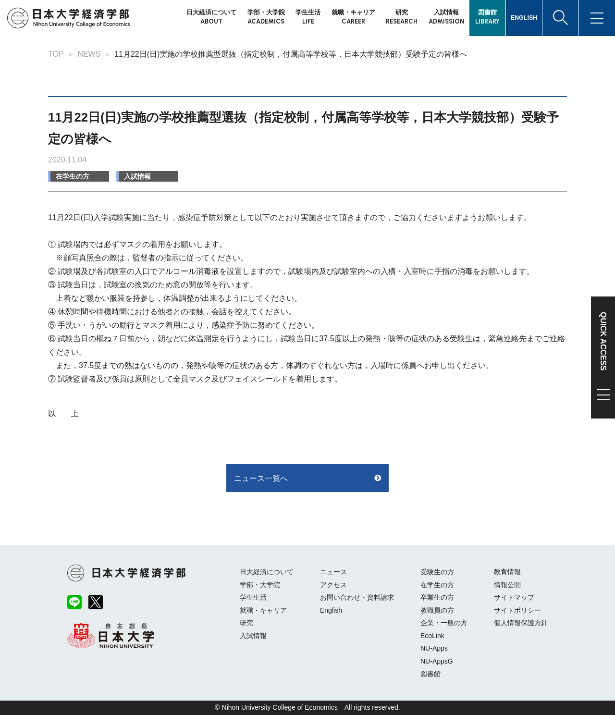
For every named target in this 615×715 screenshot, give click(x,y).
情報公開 (507, 585)
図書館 (430, 674)
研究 (246, 623)
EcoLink (432, 636)
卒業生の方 (437, 597)
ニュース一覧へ (261, 478)
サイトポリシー (517, 610)
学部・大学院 (260, 585)
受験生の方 (437, 572)
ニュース (333, 572)
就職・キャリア (263, 610)
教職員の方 (437, 610)
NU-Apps (434, 648)
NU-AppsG (436, 661)
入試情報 (137, 176)
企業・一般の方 (443, 623)
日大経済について (267, 572)
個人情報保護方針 (521, 623)
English (331, 610)
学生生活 (253, 597)
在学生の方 (72, 176)
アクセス (333, 585)
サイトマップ (514, 597)
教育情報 (507, 572)
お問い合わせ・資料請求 (357, 597)
